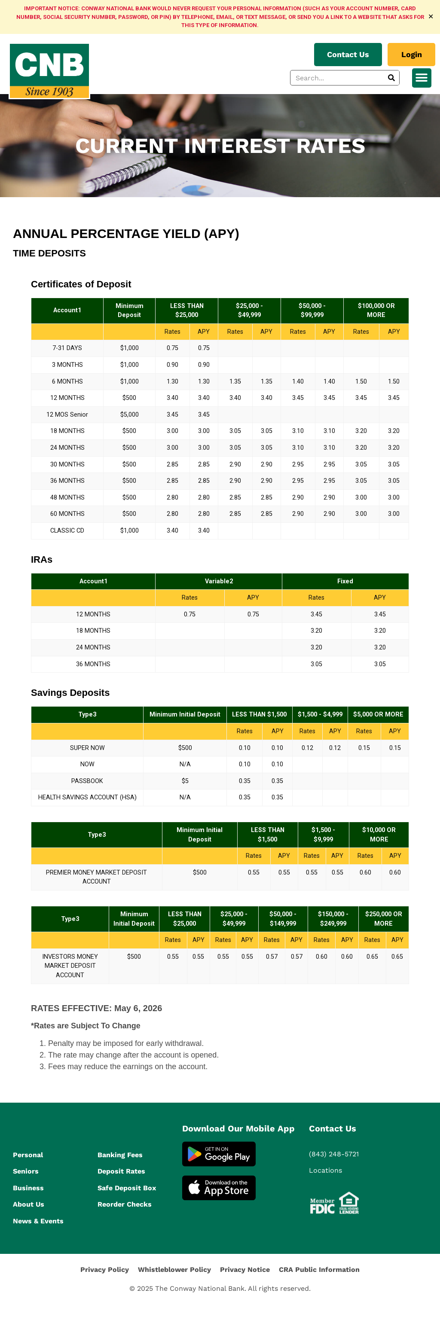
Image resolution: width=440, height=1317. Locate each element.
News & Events (38, 1221)
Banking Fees (120, 1155)
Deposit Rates (121, 1171)
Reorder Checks (125, 1204)
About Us (28, 1204)
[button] (421, 78)
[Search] (391, 77)
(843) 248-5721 (334, 1154)
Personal (28, 1155)
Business (28, 1188)
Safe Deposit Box (127, 1188)
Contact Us (332, 1128)
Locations (325, 1170)
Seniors (26, 1171)
